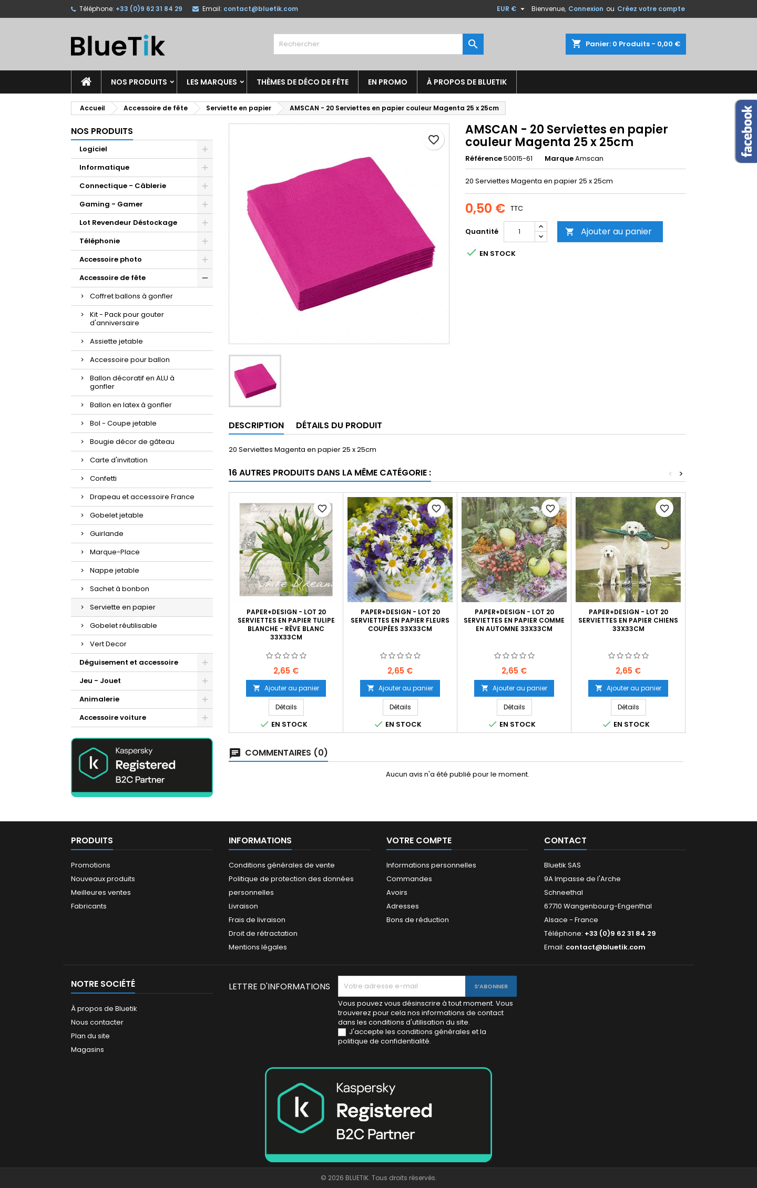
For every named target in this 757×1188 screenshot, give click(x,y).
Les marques (212, 82)
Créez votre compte (651, 8)
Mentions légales (258, 947)
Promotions (90, 865)
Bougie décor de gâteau (132, 442)
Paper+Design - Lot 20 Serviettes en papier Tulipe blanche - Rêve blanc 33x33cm (286, 624)
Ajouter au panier (608, 231)
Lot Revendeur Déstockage (128, 223)
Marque (559, 158)
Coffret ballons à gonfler (131, 296)
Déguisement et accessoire (128, 662)
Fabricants (89, 906)
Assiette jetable (116, 341)
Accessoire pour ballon (130, 360)
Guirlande (107, 534)
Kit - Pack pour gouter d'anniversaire (127, 318)
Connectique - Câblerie (122, 186)
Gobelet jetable (117, 515)
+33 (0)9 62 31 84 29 (149, 8)
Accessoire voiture (112, 717)
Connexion (585, 8)
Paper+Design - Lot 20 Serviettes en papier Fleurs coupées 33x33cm (400, 620)
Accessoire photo (110, 259)
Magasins (87, 1050)
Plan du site (90, 1036)
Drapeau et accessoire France (142, 497)
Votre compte (419, 840)
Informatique (104, 167)
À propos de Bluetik (467, 82)
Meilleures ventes (101, 892)
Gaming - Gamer (111, 204)
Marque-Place (115, 552)
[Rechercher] (378, 44)
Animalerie (99, 699)
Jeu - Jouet (100, 681)
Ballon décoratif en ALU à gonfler (132, 382)
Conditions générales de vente (282, 865)
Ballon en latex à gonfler (131, 405)
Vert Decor (108, 644)
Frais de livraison (257, 920)
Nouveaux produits (103, 879)
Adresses (402, 906)
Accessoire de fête (112, 278)
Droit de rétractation (263, 933)
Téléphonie (99, 241)
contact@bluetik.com (260, 8)
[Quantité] (519, 231)
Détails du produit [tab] (339, 425)
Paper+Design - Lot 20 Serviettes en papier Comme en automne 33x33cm (514, 620)
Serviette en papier (123, 607)
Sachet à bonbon (119, 589)
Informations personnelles (431, 865)
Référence (483, 158)
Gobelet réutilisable (123, 626)
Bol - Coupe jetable (123, 423)
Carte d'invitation (119, 460)
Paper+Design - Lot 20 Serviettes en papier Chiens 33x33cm (628, 620)
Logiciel (93, 149)
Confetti (103, 478)
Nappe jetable (114, 570)
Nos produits (139, 82)
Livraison (243, 906)
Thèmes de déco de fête (303, 82)
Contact (565, 840)
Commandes (409, 879)
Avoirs (396, 892)
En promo (387, 82)
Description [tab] (256, 425)
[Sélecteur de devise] (512, 9)
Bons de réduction (417, 920)
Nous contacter (97, 1022)
